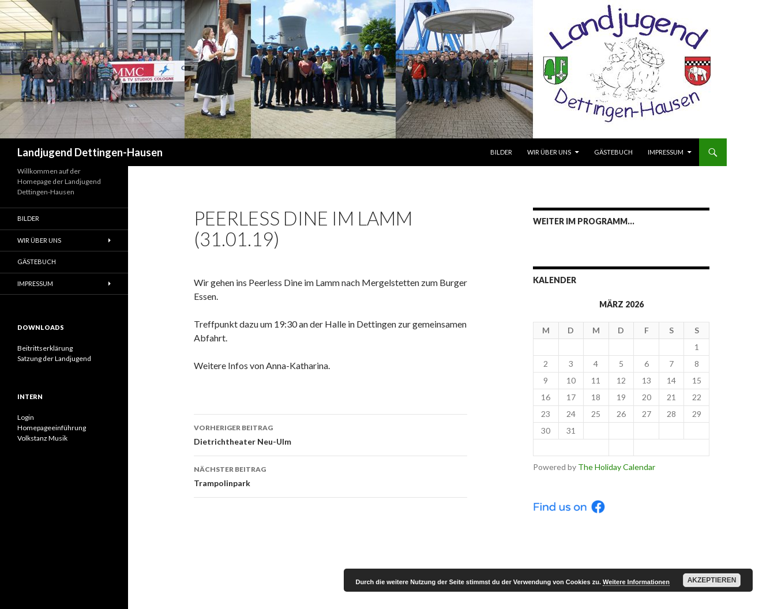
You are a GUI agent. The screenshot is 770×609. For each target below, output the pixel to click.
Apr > (672, 447)
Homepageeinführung (51, 427)
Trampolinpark (330, 475)
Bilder (501, 152)
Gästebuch (613, 152)
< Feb (571, 447)
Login (25, 417)
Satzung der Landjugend (54, 358)
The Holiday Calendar (616, 467)
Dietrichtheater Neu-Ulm (330, 433)
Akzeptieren (712, 580)
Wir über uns (549, 152)
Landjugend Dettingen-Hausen (90, 152)
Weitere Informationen (636, 581)
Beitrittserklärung (45, 348)
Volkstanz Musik (42, 438)
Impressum (665, 152)
